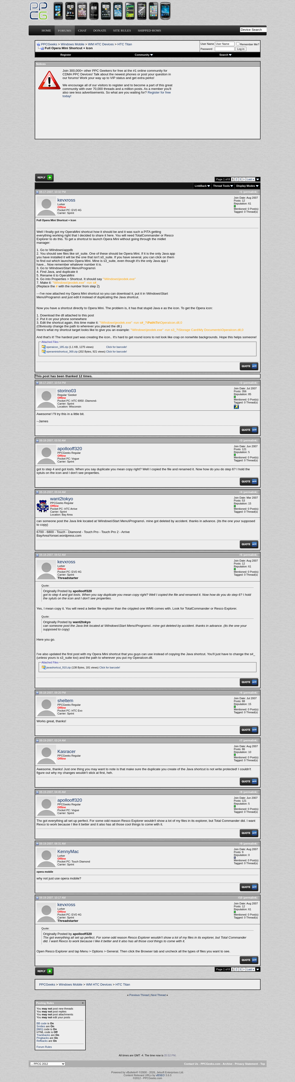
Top (262, 1063)
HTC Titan (125, 44)
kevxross (67, 200)
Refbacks (42, 1040)
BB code (42, 1023)
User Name (207, 43)
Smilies (41, 1026)
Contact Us (191, 1063)
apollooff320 (70, 448)
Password (206, 48)
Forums (64, 30)
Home (46, 30)
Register (65, 54)
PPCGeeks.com (210, 1063)
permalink (250, 191)
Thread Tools (221, 185)
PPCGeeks (49, 44)
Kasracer (67, 751)
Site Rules (122, 30)
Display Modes (245, 185)
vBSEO (160, 1075)
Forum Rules (44, 1046)
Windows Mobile (72, 44)
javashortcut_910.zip (58, 667)
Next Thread (158, 995)
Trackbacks (43, 1035)
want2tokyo (61, 498)
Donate (99, 30)
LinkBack (201, 185)
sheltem (65, 700)
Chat (82, 30)
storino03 (67, 390)
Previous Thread (139, 995)
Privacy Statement (246, 1063)
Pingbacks (43, 1037)
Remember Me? (247, 44)
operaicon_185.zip (57, 346)
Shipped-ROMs (149, 30)
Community (144, 54)
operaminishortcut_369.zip (62, 351)
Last (250, 179)
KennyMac (68, 851)
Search (225, 54)
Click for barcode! (116, 346)
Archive (227, 1063)
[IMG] (40, 1029)
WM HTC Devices (101, 44)
